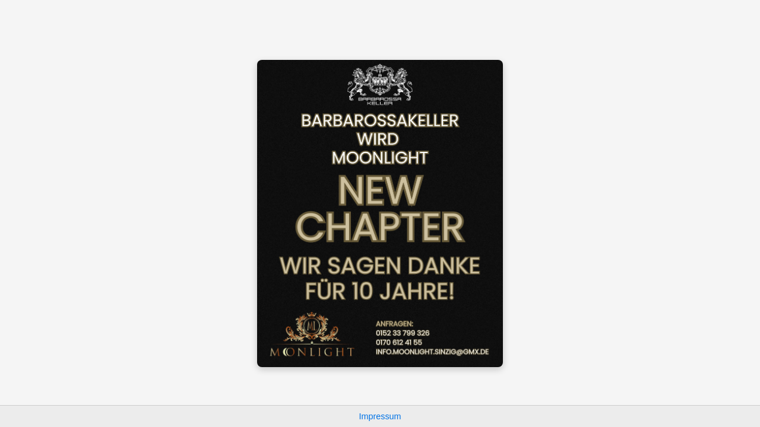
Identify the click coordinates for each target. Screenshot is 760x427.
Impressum (380, 416)
